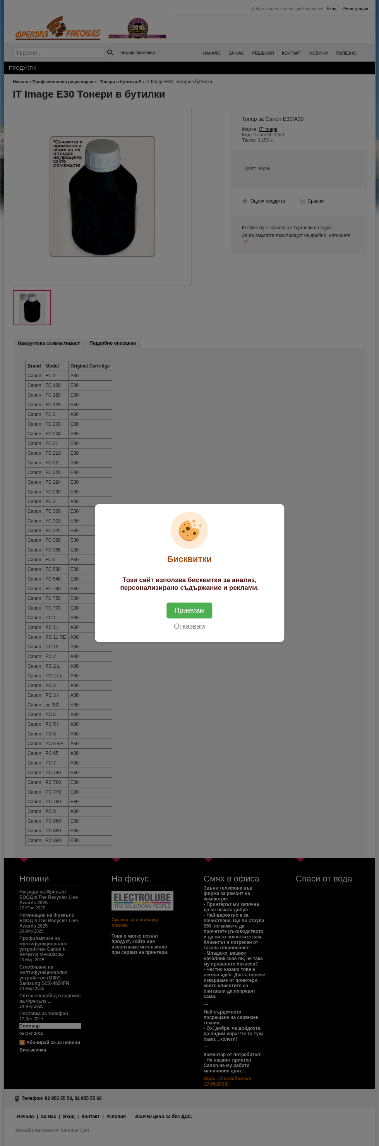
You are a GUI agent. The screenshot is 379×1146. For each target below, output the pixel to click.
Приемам (190, 610)
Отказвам (189, 626)
